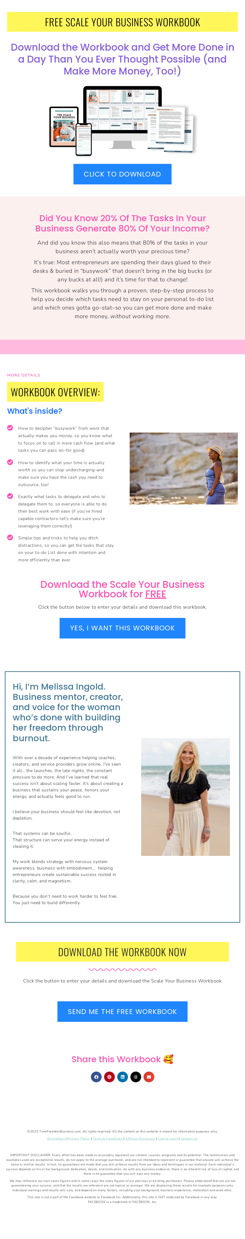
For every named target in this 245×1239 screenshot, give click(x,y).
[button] (96, 1078)
